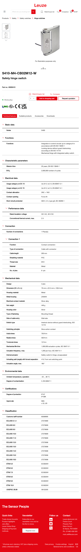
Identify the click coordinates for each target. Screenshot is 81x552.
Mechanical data (11, 278)
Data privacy (49, 544)
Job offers (5, 524)
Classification (9, 411)
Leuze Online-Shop (8, 526)
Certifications (9, 388)
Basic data (8, 124)
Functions (8, 138)
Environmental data (12, 371)
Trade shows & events (10, 519)
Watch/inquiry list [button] (37, 94)
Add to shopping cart (46, 98)
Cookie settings (61, 544)
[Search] (33, 11)
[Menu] (4, 11)
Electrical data (10, 178)
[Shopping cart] (74, 12)
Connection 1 (13, 239)
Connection (8, 226)
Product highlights (8, 521)
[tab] (9, 116)
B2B (76, 544)
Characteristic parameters (15, 160)
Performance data (15, 208)
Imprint (70, 544)
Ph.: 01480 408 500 (70, 531)
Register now (30, 531)
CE (77, 547)
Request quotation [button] (68, 98)
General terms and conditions (63, 547)
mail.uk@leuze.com (70, 534)
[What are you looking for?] (21, 11)
